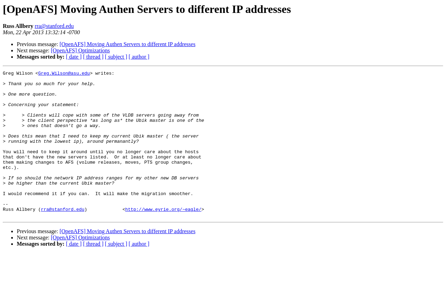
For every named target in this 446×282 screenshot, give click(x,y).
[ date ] (74, 57)
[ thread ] (93, 57)
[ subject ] (116, 57)
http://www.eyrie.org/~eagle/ (163, 237)
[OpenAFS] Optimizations (80, 50)
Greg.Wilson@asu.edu (64, 74)
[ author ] (139, 57)
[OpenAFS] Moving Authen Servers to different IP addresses (128, 44)
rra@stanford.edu (54, 26)
